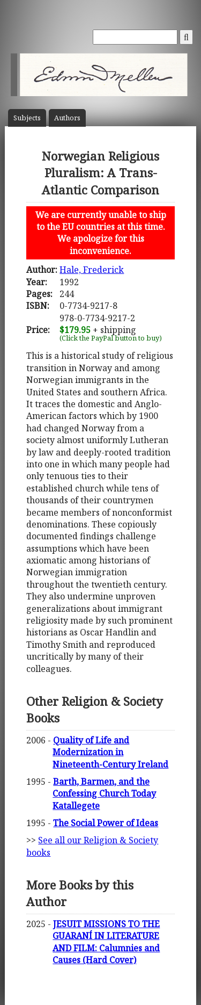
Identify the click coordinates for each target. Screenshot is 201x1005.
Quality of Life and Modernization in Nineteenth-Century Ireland (110, 752)
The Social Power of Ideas (105, 823)
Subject (27, 117)
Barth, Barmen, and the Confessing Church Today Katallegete (104, 794)
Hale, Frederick (91, 270)
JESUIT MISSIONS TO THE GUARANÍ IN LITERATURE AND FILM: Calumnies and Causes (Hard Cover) (106, 942)
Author (67, 117)
